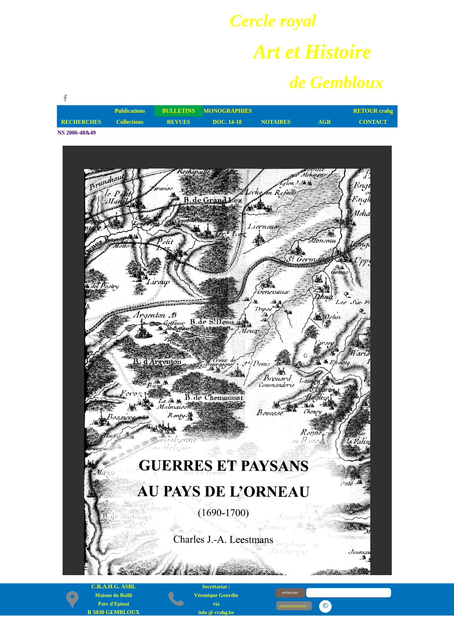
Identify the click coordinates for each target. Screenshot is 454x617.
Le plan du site (363, 605)
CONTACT (373, 122)
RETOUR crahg (373, 111)
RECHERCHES (81, 122)
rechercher (290, 592)
